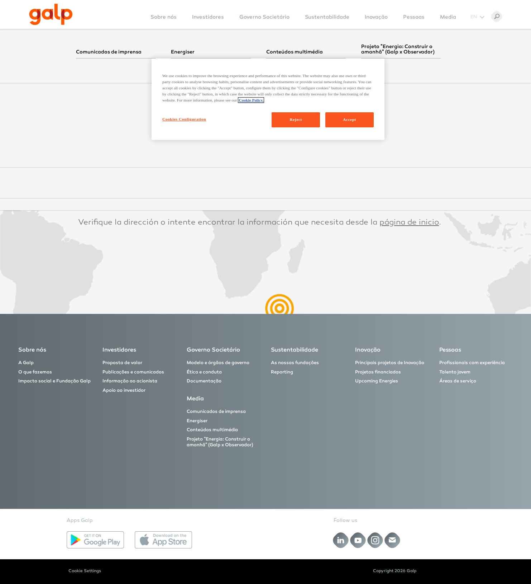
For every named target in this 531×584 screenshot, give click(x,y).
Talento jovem (454, 372)
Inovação (376, 17)
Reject (296, 119)
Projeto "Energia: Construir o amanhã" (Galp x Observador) (220, 442)
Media (448, 17)
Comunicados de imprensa (216, 411)
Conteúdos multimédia (212, 430)
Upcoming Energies (376, 381)
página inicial (400, 113)
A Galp (26, 363)
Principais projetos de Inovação (389, 363)
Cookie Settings (84, 570)
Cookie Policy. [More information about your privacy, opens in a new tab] (251, 100)
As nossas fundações (295, 363)
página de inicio (409, 222)
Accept (349, 119)
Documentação (204, 381)
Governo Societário (264, 17)
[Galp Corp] (51, 14)
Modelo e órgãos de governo (218, 363)
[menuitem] (163, 21)
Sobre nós (163, 17)
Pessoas (414, 17)
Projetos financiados (378, 372)
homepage (389, 168)
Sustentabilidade (327, 17)
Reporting (282, 372)
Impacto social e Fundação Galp (54, 381)
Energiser (197, 421)
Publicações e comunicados (133, 372)
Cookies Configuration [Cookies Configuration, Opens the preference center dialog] (184, 119)
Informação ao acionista (129, 381)
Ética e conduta (204, 372)
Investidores (208, 17)
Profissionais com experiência (472, 363)
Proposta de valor (122, 363)
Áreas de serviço (457, 381)
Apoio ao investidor (123, 390)
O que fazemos (35, 372)
